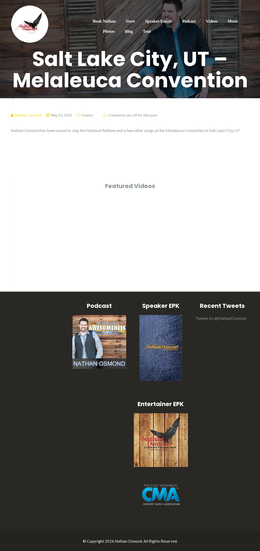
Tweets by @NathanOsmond (221, 318)
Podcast (189, 21)
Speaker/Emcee (158, 21)
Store (130, 21)
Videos (212, 21)
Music (233, 21)
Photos (109, 31)
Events (87, 115)
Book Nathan (104, 21)
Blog (129, 31)
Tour (147, 31)
